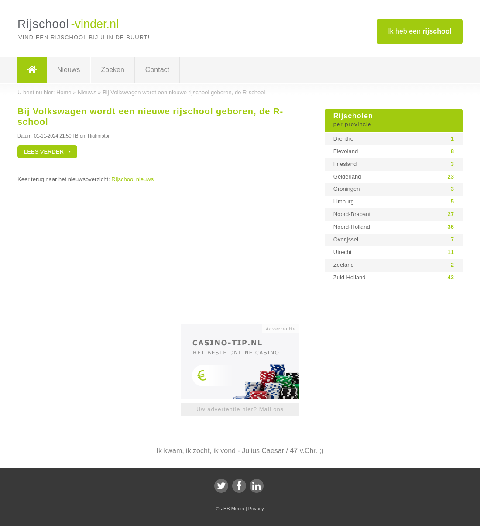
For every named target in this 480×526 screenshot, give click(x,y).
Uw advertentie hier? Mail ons (240, 409)
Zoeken (112, 69)
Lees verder (47, 151)
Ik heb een (420, 31)
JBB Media (232, 508)
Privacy (256, 508)
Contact (157, 69)
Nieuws (68, 69)
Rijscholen (393, 120)
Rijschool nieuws (132, 179)
